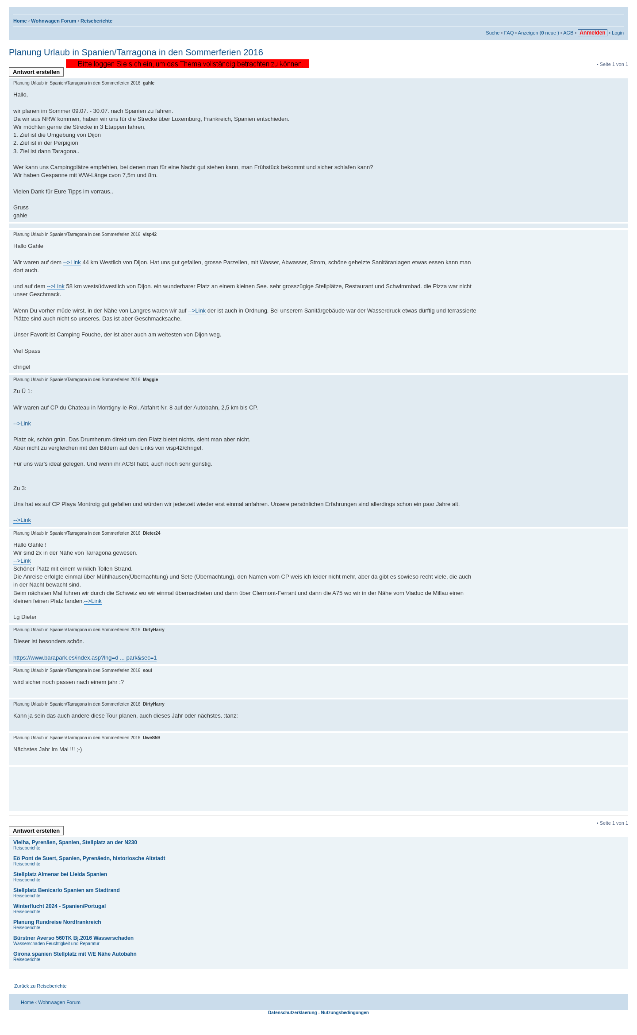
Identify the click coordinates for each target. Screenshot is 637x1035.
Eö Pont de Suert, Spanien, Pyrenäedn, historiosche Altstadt (89, 858)
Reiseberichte (96, 20)
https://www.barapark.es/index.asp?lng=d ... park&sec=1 (85, 657)
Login (618, 32)
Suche (492, 32)
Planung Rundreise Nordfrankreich (57, 922)
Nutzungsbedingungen (345, 1012)
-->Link (72, 262)
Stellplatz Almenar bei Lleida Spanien (60, 874)
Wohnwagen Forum (53, 20)
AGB (568, 32)
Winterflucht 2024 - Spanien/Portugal (59, 906)
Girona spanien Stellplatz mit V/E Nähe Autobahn (75, 954)
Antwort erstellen (38, 73)
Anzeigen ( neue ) (538, 32)
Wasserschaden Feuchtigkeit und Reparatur (56, 943)
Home (20, 20)
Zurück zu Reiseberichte (40, 986)
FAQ (509, 32)
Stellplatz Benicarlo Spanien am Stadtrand (66, 890)
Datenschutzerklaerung (292, 1012)
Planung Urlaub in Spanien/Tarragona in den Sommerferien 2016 (136, 52)
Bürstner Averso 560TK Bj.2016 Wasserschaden (73, 938)
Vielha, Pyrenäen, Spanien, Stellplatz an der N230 (75, 842)
